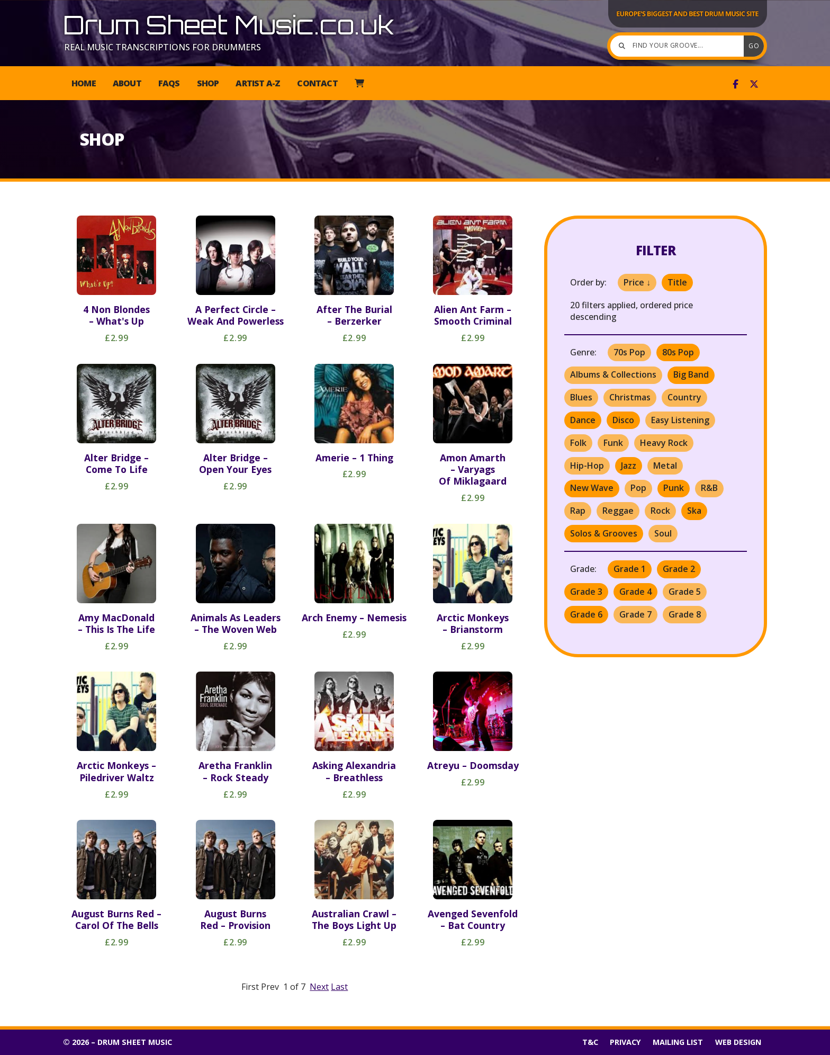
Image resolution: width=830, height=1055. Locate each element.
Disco (623, 420)
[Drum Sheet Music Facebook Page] (735, 84)
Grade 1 (630, 569)
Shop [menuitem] (208, 83)
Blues (581, 397)
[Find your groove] (680, 46)
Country (684, 397)
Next (319, 987)
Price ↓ (637, 282)
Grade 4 (635, 591)
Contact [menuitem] (317, 83)
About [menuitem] (127, 83)
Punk (673, 488)
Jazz (628, 465)
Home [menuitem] (83, 83)
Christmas (630, 397)
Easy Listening (680, 420)
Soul (663, 533)
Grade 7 (635, 614)
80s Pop (678, 352)
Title (677, 282)
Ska (694, 510)
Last (339, 987)
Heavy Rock (664, 443)
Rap (577, 510)
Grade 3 (586, 591)
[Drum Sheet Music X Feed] (754, 84)
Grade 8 (685, 614)
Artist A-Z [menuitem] (258, 83)
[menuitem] (359, 83)
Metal (665, 465)
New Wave (592, 488)
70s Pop (629, 352)
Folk (578, 443)
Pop (638, 488)
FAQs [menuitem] (169, 83)
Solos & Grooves (603, 533)
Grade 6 (586, 614)
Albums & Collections (613, 374)
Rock (660, 510)
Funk (613, 443)
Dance (583, 420)
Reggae (618, 510)
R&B (709, 488)
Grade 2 (679, 569)
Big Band (691, 374)
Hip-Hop (587, 465)
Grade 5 (685, 591)
